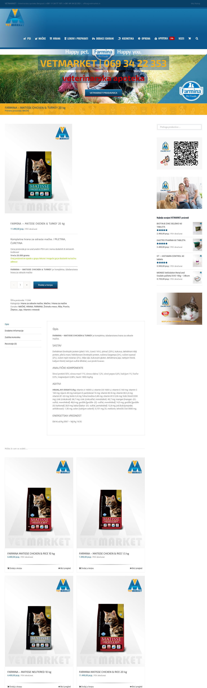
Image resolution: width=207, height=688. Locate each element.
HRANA (29, 306)
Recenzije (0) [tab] (11, 344)
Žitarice (14, 309)
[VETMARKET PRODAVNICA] (103, 92)
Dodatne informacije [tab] (14, 330)
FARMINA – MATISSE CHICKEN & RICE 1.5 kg (104, 553)
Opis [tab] (7, 324)
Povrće (66, 306)
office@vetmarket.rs (91, 3)
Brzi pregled (65, 568)
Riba (60, 306)
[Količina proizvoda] (20, 285)
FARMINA (38, 306)
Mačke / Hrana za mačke (55, 303)
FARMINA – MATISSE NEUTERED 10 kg (29, 671)
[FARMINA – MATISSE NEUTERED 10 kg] (39, 621)
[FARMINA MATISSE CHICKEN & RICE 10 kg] (39, 503)
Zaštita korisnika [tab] (12, 337)
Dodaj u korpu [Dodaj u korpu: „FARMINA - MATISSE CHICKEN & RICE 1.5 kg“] (87, 568)
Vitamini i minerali (31, 309)
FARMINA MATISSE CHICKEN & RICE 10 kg (31, 553)
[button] (197, 38)
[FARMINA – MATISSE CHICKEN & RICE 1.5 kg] (111, 503)
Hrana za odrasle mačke (32, 303)
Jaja (20, 309)
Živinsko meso (50, 306)
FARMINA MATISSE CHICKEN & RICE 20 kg (103, 671)
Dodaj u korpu (45, 284)
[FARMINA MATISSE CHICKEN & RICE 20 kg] (111, 621)
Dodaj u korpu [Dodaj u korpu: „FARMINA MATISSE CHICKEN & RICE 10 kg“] (16, 568)
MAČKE (21, 306)
